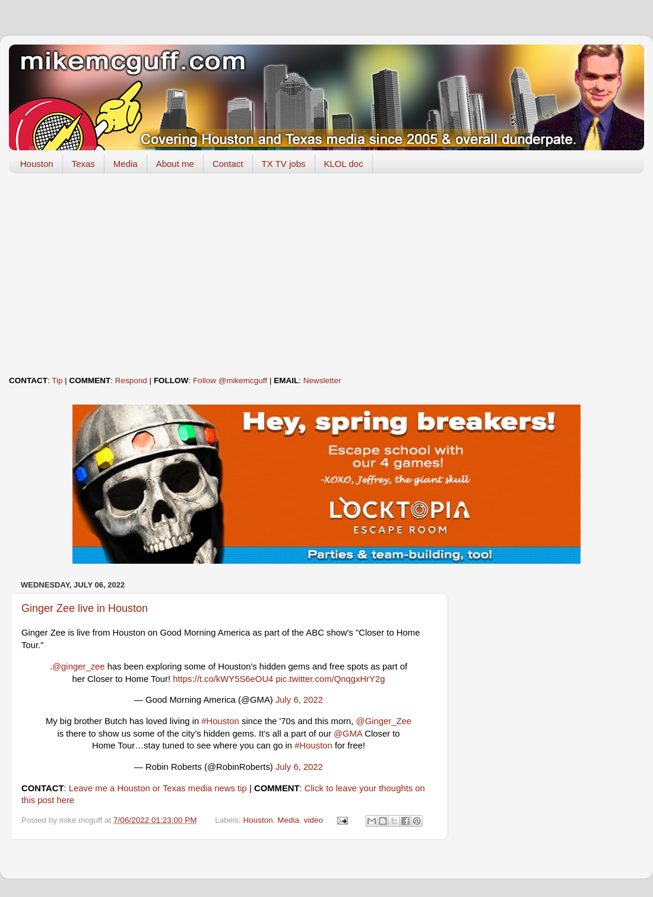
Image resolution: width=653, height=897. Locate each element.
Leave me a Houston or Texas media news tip (158, 788)
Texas (83, 164)
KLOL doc (343, 164)
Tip (57, 380)
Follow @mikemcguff (230, 380)
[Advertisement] (326, 274)
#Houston (220, 721)
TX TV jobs (284, 164)
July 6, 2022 (299, 700)
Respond (131, 380)
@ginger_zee (78, 666)
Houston (36, 164)
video (313, 820)
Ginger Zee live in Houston (84, 608)
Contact (228, 164)
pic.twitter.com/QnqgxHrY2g (330, 679)
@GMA (348, 733)
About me (175, 164)
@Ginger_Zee (383, 721)
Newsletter (322, 380)
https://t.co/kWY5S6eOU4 (223, 679)
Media (125, 164)
